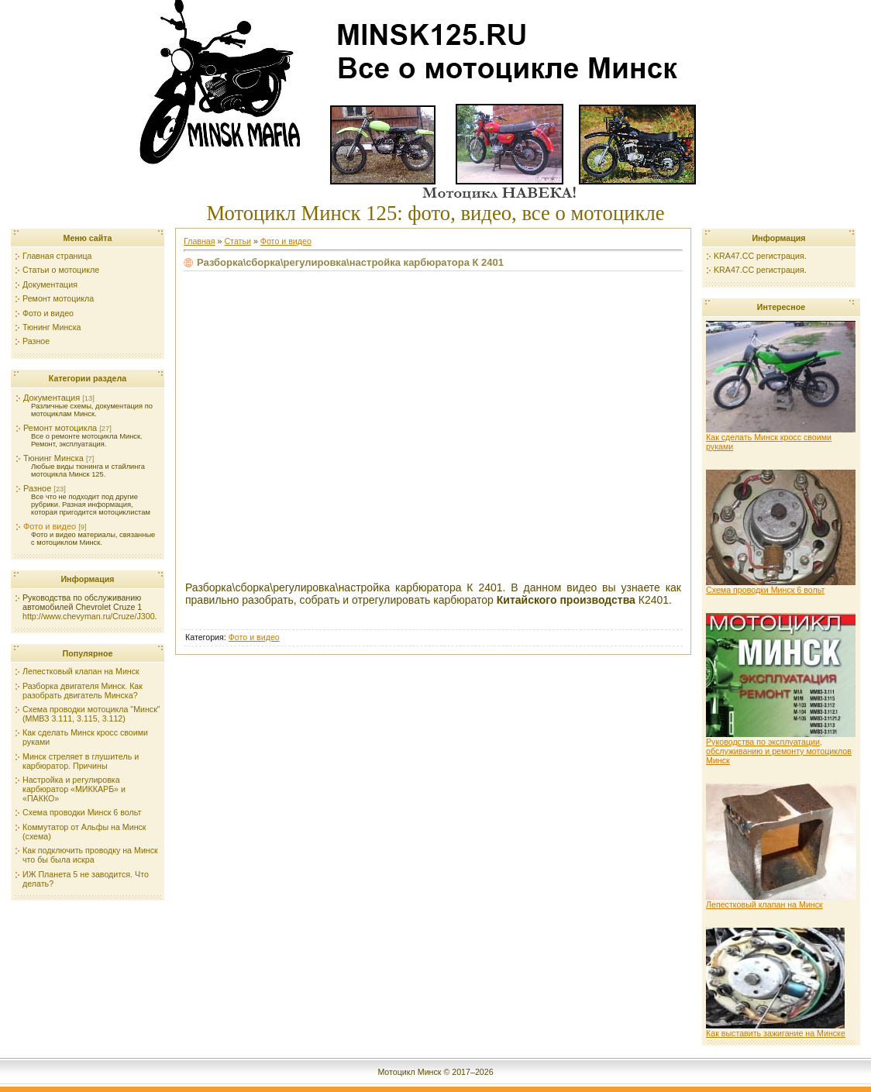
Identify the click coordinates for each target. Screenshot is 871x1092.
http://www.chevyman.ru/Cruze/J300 (88, 616)
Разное (37, 488)
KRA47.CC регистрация (759, 255)
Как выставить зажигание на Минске (775, 1029)
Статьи (237, 241)
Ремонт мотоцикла (60, 427)
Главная (199, 241)
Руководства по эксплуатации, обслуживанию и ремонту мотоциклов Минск (781, 747)
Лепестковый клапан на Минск (781, 900)
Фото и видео (49, 526)
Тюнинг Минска (53, 458)
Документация (51, 397)
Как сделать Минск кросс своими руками (781, 438)
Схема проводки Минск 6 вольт (781, 585)
